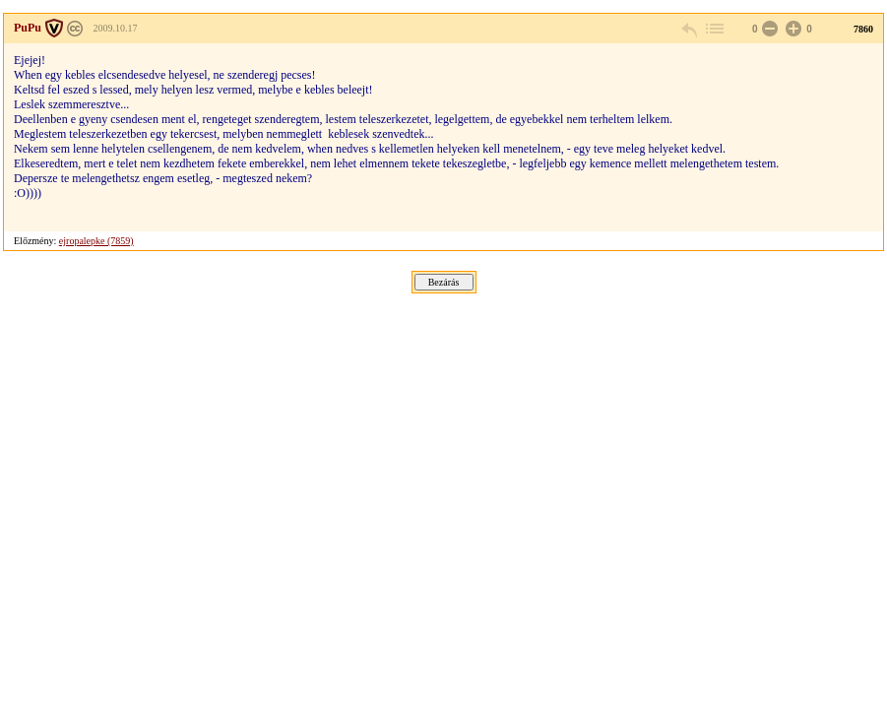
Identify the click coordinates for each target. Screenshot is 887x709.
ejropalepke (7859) (96, 240)
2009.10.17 (116, 28)
